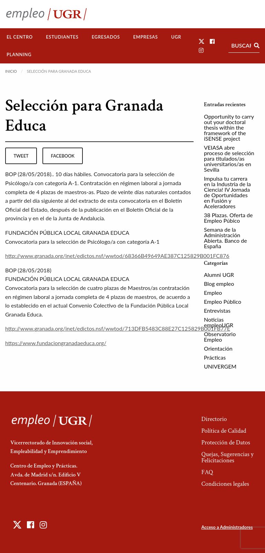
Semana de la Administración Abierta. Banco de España (225, 237)
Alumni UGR (219, 274)
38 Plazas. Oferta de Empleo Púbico (228, 218)
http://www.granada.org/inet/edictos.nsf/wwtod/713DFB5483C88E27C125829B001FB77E (117, 328)
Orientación (218, 348)
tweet (20, 156)
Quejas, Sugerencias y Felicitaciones (227, 457)
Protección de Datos (225, 442)
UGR (176, 37)
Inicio (11, 71)
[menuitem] (19, 37)
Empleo (213, 292)
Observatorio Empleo (220, 337)
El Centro (20, 37)
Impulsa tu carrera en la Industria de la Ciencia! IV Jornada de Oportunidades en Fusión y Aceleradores (227, 192)
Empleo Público (222, 301)
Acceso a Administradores (227, 527)
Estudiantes (62, 37)
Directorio (214, 419)
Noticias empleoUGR (218, 322)
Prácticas (215, 357)
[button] (201, 41)
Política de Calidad (223, 431)
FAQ (207, 472)
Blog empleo (219, 283)
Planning (19, 54)
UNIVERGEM (220, 366)
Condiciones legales (225, 484)
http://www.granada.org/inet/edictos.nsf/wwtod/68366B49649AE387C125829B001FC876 (117, 255)
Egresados (106, 37)
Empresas (145, 37)
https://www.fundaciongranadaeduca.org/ (55, 343)
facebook (63, 156)
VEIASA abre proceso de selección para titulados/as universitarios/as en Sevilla (229, 158)
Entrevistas (217, 310)
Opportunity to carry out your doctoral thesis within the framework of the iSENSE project (229, 127)
